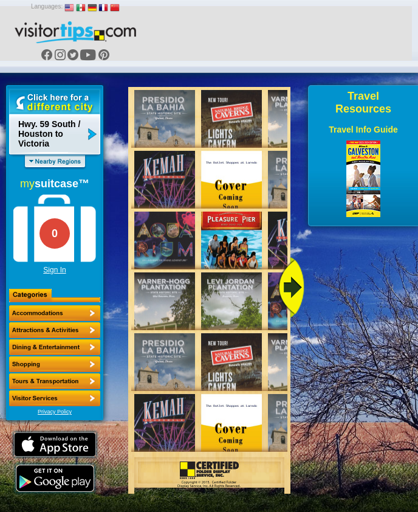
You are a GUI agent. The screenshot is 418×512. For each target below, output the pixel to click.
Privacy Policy (55, 412)
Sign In (54, 270)
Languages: (47, 6)
